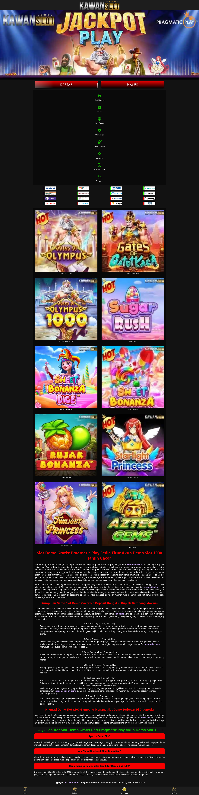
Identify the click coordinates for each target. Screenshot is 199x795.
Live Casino (99, 120)
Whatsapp (124, 790)
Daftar (66, 84)
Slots (99, 109)
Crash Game (99, 144)
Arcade (99, 155)
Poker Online (99, 167)
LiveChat (174, 790)
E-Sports (99, 178)
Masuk (132, 84)
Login (25, 790)
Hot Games (99, 97)
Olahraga (99, 132)
